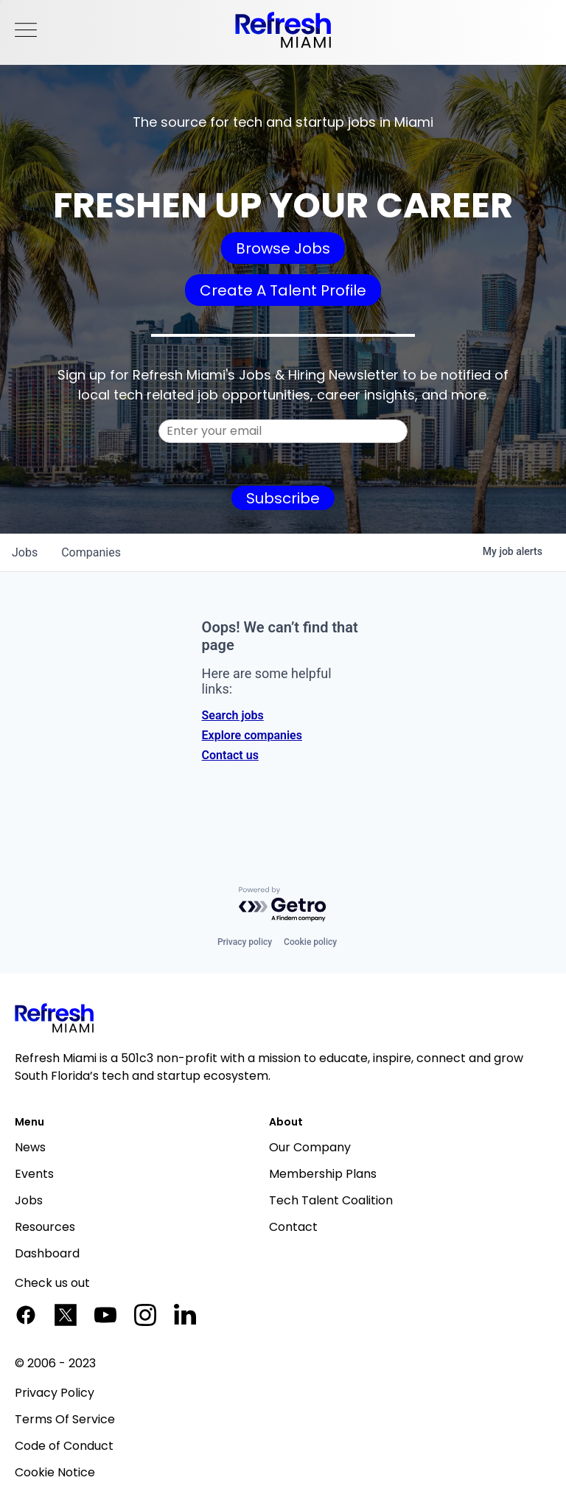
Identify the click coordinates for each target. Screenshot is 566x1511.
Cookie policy (310, 942)
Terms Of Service (65, 1419)
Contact (293, 1226)
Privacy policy (244, 942)
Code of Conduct (64, 1445)
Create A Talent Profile (283, 290)
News (30, 1147)
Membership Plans (323, 1173)
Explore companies (252, 735)
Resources (45, 1226)
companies (91, 552)
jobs (25, 552)
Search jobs (233, 715)
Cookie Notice (55, 1472)
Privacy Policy (54, 1392)
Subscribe (283, 498)
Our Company (310, 1147)
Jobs (29, 1200)
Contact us (230, 755)
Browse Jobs (283, 248)
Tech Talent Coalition (331, 1200)
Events (34, 1173)
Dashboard (47, 1253)
